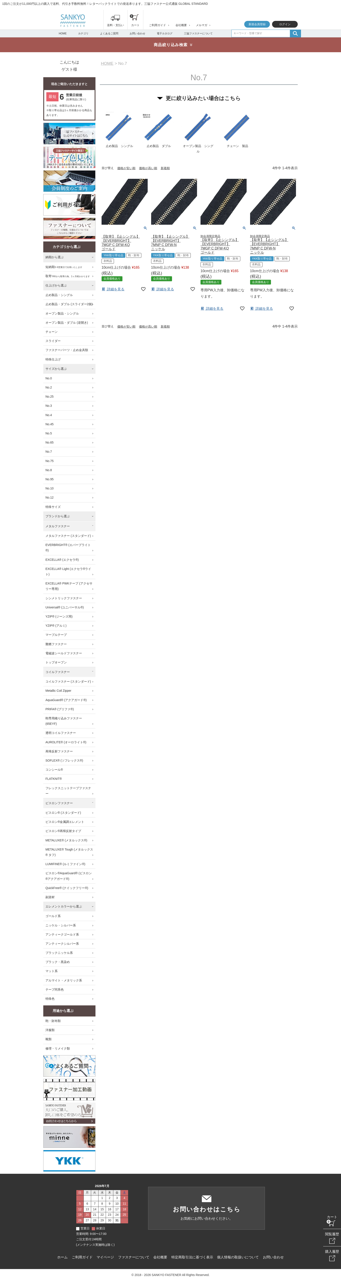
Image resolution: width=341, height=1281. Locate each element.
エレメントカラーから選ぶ (63, 906)
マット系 (51, 971)
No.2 (48, 387)
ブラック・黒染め (57, 962)
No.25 (49, 396)
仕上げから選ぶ (56, 285)
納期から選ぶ (54, 257)
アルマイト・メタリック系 (63, 980)
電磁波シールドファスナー (63, 653)
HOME (63, 33)
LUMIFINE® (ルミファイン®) (65, 864)
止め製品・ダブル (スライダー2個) (69, 304)
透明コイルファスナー (60, 733)
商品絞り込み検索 (171, 45)
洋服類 (50, 1030)
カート (332, 1217)
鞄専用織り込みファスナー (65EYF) (63, 721)
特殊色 (50, 998)
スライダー (53, 341)
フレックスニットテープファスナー (68, 790)
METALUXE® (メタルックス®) (66, 840)
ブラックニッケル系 (59, 952)
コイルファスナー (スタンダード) (68, 681)
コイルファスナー (57, 672)
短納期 (63, 267)
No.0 (48, 378)
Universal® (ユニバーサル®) (64, 607)
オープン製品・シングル (62, 313)
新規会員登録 (257, 24)
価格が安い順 (126, 168)
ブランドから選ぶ (57, 516)
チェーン (51, 331)
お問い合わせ (137, 33)
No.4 (48, 415)
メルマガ (201, 25)
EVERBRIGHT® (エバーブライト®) (68, 547)
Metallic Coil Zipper (58, 690)
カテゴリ (83, 33)
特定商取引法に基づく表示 (192, 1257)
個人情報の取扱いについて (238, 1257)
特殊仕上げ (53, 359)
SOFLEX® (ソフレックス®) (64, 760)
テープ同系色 (54, 989)
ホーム (62, 1257)
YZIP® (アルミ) (56, 625)
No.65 (49, 442)
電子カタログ (164, 33)
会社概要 (181, 25)
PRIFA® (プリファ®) (59, 709)
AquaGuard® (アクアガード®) (66, 700)
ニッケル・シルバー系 (60, 925)
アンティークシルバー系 (62, 943)
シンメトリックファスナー (63, 598)
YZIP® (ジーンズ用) (59, 616)
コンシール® (54, 769)
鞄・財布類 (53, 1021)
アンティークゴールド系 (62, 934)
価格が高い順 (148, 168)
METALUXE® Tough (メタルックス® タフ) (69, 852)
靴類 (48, 1039)
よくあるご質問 (109, 33)
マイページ (105, 1257)
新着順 (165, 168)
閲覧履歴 (332, 1234)
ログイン (285, 24)
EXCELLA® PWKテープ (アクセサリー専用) (68, 586)
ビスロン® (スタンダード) (63, 812)
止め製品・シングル (59, 295)
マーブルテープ (56, 634)
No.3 (48, 405)
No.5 (48, 433)
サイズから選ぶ (56, 368)
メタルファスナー (57, 526)
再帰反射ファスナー (59, 751)
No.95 (49, 479)
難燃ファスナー (56, 644)
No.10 (49, 488)
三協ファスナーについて (198, 33)
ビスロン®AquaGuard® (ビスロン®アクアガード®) (68, 875)
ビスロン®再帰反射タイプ (63, 831)
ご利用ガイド (157, 25)
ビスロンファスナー (59, 803)
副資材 (50, 897)
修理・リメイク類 (57, 1048)
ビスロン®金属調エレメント (64, 822)
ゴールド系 (53, 916)
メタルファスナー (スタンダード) (68, 536)
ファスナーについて (133, 1257)
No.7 (48, 451)
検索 (295, 33)
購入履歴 (332, 1251)
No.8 (48, 470)
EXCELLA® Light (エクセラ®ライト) (68, 571)
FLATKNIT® (53, 778)
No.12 (49, 497)
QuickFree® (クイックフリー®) (66, 888)
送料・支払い (115, 25)
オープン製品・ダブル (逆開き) (66, 322)
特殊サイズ (53, 507)
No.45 (49, 424)
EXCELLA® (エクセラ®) (62, 559)
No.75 (49, 461)
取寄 (67, 276)
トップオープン (56, 662)
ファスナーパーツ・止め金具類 (66, 350)
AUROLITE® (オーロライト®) (65, 742)
